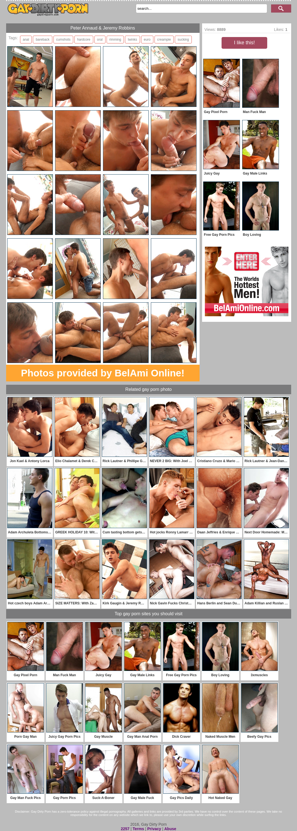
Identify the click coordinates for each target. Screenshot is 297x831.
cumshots (63, 39)
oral (100, 39)
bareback (42, 39)
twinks (132, 39)
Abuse (170, 829)
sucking (183, 39)
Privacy (154, 829)
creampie (164, 39)
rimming (115, 39)
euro (147, 39)
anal (26, 39)
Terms (138, 829)
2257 (125, 829)
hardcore (83, 39)
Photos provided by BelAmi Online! (102, 372)
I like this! (244, 42)
